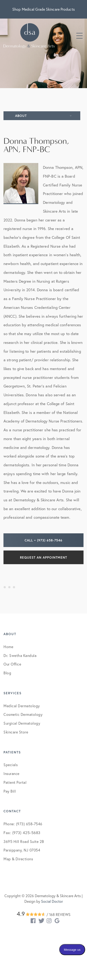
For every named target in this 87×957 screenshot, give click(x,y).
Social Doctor (52, 901)
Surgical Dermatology (21, 723)
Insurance (11, 773)
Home (8, 646)
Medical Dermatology (21, 705)
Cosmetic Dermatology (22, 714)
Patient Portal (14, 782)
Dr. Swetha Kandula (19, 655)
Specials (10, 764)
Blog (7, 672)
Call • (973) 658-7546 (43, 540)
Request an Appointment (43, 557)
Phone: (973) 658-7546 (22, 823)
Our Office (12, 664)
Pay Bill (9, 791)
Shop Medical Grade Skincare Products (43, 9)
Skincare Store (15, 732)
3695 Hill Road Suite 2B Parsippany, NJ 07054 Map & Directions (23, 850)
